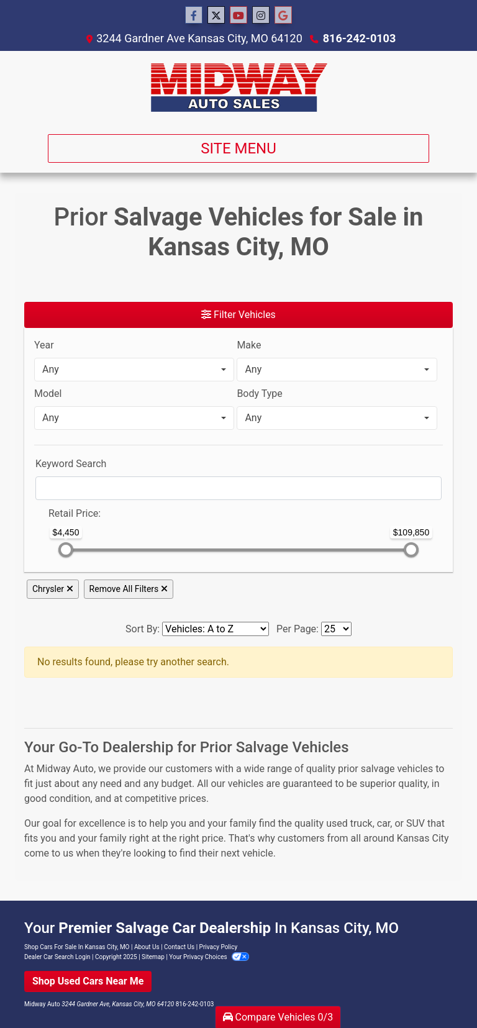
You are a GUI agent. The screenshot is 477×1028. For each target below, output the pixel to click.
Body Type (259, 393)
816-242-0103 (359, 38)
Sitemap (153, 956)
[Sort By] (215, 629)
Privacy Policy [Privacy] (218, 947)
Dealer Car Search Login (57, 956)
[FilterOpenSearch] (238, 488)
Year (44, 345)
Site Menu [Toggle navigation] (238, 148)
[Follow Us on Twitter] (216, 15)
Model (48, 393)
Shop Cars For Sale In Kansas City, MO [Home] (77, 947)
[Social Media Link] (261, 15)
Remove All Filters (128, 589)
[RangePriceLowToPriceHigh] (40, 507)
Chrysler (52, 589)
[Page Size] (336, 629)
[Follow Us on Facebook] (193, 15)
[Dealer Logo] (239, 87)
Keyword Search (70, 464)
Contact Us (179, 947)
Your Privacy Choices (209, 956)
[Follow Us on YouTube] (238, 15)
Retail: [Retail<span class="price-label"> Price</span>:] (74, 513)
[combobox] (134, 369)
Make (249, 345)
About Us (147, 947)
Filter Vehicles (238, 315)
